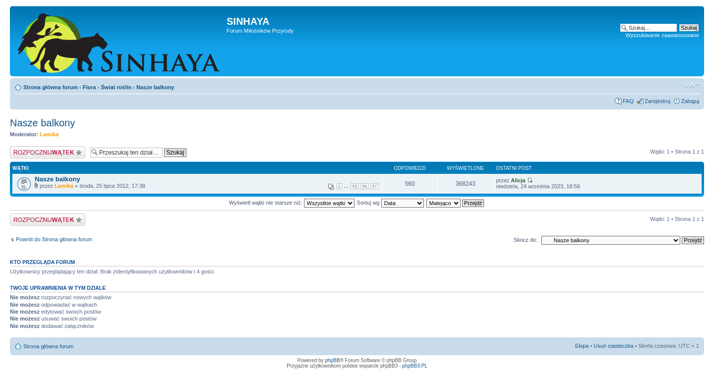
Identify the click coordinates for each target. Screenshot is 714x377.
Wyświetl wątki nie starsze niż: (292, 203)
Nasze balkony (155, 87)
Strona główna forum (50, 87)
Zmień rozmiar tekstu (692, 85)
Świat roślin (116, 87)
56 (364, 186)
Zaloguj (690, 101)
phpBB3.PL (414, 366)
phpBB (332, 360)
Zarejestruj (657, 101)
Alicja (518, 180)
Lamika (49, 134)
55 (354, 186)
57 (374, 186)
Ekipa (582, 346)
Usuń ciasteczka (613, 346)
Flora (89, 87)
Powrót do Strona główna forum (54, 239)
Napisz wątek (47, 152)
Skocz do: (525, 240)
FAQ (628, 101)
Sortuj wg (390, 203)
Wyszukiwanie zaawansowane (662, 35)
